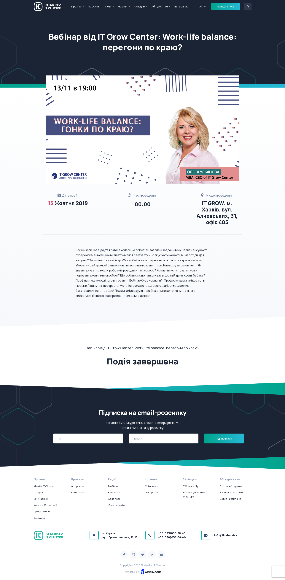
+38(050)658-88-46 (172, 537)
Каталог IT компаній (46, 505)
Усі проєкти (78, 486)
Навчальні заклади (231, 492)
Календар (114, 492)
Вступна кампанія (230, 498)
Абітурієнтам (160, 6)
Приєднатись (225, 6)
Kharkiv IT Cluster (44, 486)
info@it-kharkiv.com (228, 535)
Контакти (39, 518)
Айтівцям (139, 6)
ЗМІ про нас (152, 492)
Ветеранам (181, 6)
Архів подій (114, 498)
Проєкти (93, 6)
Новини (122, 6)
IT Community (190, 486)
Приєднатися (42, 511)
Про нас (76, 6)
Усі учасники (41, 498)
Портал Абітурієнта (231, 486)
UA (201, 6)
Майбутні (113, 486)
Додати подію (116, 505)
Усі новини (151, 486)
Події (108, 6)
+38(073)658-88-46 (172, 533)
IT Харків (39, 492)
